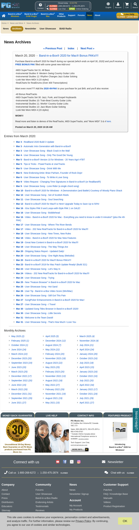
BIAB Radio (65, 28)
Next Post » (87, 48)
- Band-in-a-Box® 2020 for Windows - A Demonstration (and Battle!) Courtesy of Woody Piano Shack (69, 190)
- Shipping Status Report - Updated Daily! (40, 251)
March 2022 (19, 389)
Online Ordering (82, 9)
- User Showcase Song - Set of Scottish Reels (42, 195)
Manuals (108, 498)
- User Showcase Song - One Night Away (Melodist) (45, 255)
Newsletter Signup (79, 494)
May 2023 (52, 367)
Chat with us (118, 472)
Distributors (8, 502)
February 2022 (54, 389)
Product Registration (114, 506)
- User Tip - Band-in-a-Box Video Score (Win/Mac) (44, 291)
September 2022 (21, 380)
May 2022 (52, 385)
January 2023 (89, 371)
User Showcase (48, 28)
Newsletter (30, 28)
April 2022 (87, 385)
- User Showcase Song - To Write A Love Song (42, 177)
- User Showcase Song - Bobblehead (38, 212)
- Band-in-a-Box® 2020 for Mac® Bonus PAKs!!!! (43, 260)
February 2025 (20, 340)
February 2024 (54, 354)
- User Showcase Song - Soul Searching (39, 199)
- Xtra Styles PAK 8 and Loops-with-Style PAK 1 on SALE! (48, 208)
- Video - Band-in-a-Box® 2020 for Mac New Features (46, 238)
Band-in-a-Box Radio (47, 498)
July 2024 (87, 345)
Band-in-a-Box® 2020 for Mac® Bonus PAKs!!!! (68, 55)
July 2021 (87, 398)
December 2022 (21, 376)
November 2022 (55, 376)
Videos (107, 502)
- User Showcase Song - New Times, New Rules (43, 233)
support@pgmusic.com (79, 445)
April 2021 (87, 402)
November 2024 (89, 340)
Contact (6, 494)
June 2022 (18, 385)
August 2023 (53, 363)
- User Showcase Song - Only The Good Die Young (44, 155)
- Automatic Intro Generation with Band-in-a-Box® (43, 146)
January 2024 (89, 354)
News (6, 28)
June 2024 (18, 349)
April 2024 (87, 349)
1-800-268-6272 (64, 6)
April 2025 (52, 336)
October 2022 (89, 376)
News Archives (33, 23)
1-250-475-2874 (78, 6)
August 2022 (53, 380)
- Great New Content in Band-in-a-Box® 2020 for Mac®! (47, 242)
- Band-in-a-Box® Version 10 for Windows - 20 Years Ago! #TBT (50, 159)
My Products (76, 509)
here (108, 121)
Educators (7, 506)
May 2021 (52, 402)
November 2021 (55, 394)
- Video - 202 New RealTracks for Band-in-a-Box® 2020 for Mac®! (52, 229)
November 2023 (55, 358)
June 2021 (18, 402)
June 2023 (18, 367)
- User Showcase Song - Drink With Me (38, 168)
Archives (17, 28)
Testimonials (42, 506)
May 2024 (52, 349)
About (5, 489)
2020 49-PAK (50, 88)
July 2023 (87, 363)
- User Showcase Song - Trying (35, 278)
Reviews (40, 510)
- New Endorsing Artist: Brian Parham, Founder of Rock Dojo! (49, 173)
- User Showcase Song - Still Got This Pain (41, 295)
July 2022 (87, 380)
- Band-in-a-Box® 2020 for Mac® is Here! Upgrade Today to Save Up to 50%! (57, 204)
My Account (76, 505)
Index (71, 48)
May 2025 (17, 336)
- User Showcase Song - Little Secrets (38, 313)
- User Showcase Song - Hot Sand (36, 286)
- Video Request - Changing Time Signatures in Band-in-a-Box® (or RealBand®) (58, 181)
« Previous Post (52, 48)
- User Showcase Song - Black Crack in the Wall (43, 150)
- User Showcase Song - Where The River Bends (44, 224)
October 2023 (89, 358)
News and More (16, 23)
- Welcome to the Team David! (34, 317)
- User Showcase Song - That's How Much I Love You (46, 322)
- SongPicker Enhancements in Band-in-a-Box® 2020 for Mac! (50, 300)
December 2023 (21, 358)
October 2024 (19, 345)
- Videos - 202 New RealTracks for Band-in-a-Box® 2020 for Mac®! (52, 273)
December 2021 (21, 394)
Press (5, 498)
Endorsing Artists (44, 502)
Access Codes (83, 439)
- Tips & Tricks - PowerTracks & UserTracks (40, 164)
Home (4, 23)
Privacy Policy (83, 521)
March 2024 (19, 354)
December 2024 (55, 340)
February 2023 (54, 371)
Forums (40, 489)
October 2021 (89, 394)
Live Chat (62, 9)
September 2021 (21, 398)
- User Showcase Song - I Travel (35, 304)
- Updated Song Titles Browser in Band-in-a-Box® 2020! (47, 309)
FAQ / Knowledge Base (116, 494)
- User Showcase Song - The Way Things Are (42, 247)
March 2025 (87, 336)
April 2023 (87, 367)
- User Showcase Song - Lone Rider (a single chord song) (47, 186)
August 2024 (53, 345)
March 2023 (19, 371)
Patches (108, 489)
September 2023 (21, 363)
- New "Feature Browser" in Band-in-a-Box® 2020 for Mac (48, 282)
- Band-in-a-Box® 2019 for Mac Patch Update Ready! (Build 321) (51, 264)
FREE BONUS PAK (25, 64)
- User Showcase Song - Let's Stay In (38, 269)
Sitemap (6, 510)
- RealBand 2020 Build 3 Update (35, 142)
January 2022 (89, 389)
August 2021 (53, 398)
